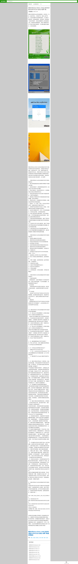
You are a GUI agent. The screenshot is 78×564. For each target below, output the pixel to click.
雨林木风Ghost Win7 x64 (34, 552)
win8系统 (30, 11)
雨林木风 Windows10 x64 (34, 546)
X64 (40, 537)
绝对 (42, 537)
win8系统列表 (36, 4)
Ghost (34, 537)
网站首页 (30, 4)
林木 (32, 537)
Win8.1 (37, 537)
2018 (47, 537)
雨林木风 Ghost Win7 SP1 (34, 554)
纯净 (44, 537)
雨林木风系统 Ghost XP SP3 (35, 556)
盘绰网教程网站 (3, 1)
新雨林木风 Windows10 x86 (34, 545)
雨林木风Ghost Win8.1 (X (34, 548)
